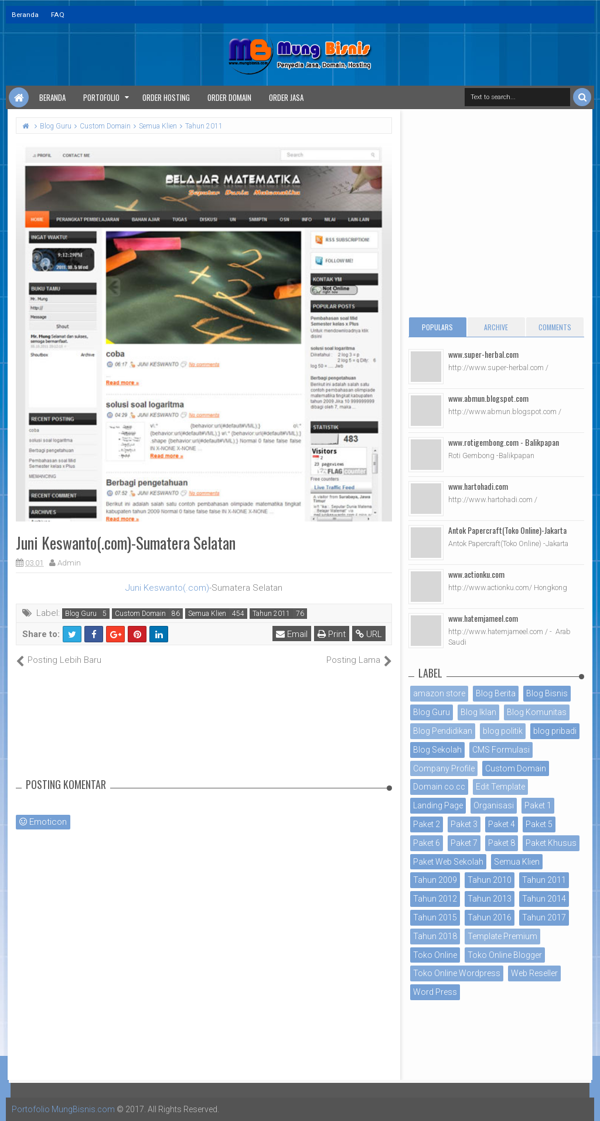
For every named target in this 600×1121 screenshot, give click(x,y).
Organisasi (493, 805)
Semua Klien (207, 613)
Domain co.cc (439, 786)
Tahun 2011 (271, 613)
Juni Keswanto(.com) (167, 587)
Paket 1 (537, 805)
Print (332, 634)
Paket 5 (539, 824)
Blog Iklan (478, 712)
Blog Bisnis (547, 693)
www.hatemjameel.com (483, 618)
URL (369, 634)
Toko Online (435, 955)
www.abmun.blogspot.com (488, 398)
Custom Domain (140, 613)
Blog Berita (496, 693)
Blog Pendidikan (442, 731)
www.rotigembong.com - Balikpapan (503, 442)
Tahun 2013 (490, 898)
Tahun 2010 (490, 880)
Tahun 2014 (544, 898)
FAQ (57, 15)
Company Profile (444, 768)
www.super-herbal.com (483, 354)
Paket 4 (501, 824)
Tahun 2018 (435, 936)
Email (292, 634)
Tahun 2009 (435, 880)
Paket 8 (501, 843)
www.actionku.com (476, 574)
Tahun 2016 (490, 917)
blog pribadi (555, 731)
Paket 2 (426, 824)
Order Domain (229, 97)
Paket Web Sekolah (448, 861)
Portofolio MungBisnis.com (63, 1109)
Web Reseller (534, 973)
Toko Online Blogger (505, 955)
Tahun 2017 (544, 917)
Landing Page (438, 805)
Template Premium (502, 936)
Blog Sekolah (437, 749)
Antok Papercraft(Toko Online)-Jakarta (507, 530)
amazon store (439, 693)
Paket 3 (464, 824)
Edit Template (500, 786)
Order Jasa (286, 97)
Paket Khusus (551, 843)
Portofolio (101, 97)
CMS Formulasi (501, 749)
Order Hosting (166, 97)
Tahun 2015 (435, 917)
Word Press (435, 992)
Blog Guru (81, 613)
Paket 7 (464, 843)
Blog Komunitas (537, 712)
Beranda (25, 15)
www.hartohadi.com (478, 486)
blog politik (503, 731)
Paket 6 (426, 843)
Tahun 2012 (435, 898)
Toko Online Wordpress (456, 973)
